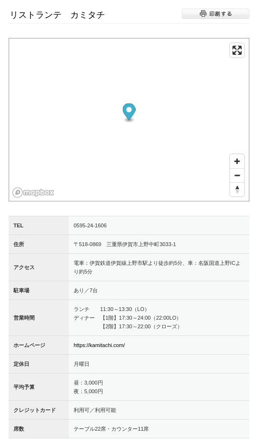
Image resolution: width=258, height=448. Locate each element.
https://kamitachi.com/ (99, 345)
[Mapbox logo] (33, 192)
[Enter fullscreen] (237, 50)
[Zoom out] (237, 175)
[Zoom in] (237, 161)
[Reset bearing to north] (237, 189)
